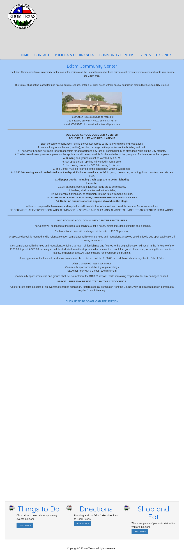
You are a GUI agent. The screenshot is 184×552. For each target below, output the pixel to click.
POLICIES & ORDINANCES (74, 55)
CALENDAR (165, 55)
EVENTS (144, 55)
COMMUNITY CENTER (116, 55)
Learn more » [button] (25, 525)
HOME (26, 55)
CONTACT (42, 55)
